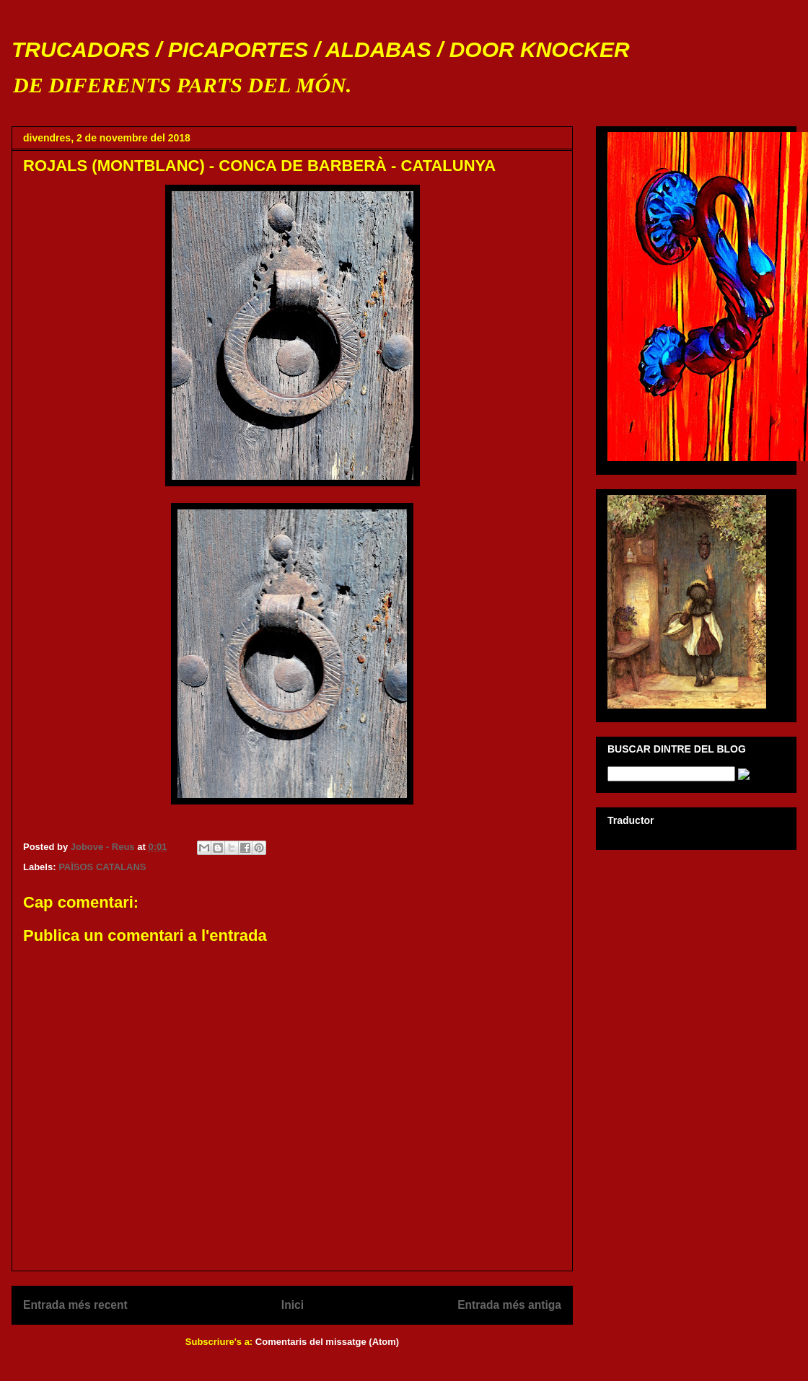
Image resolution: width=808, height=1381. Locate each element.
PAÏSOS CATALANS (102, 867)
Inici (292, 1305)
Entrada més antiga (509, 1305)
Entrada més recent (75, 1305)
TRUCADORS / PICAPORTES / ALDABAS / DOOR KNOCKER (321, 49)
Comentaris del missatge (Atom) (327, 1341)
